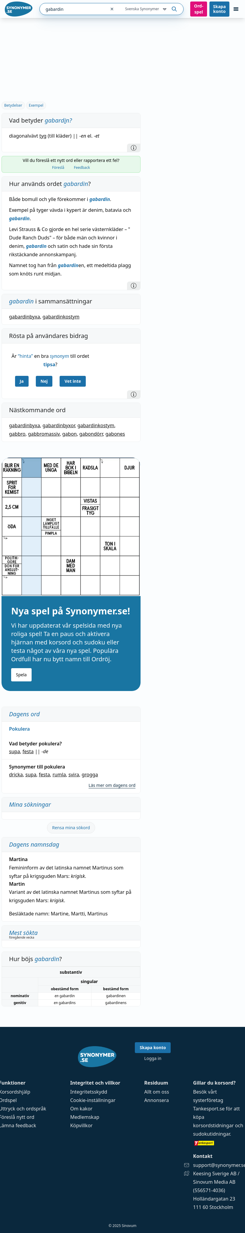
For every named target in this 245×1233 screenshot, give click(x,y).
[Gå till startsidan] (19, 9)
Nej (44, 381)
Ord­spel (198, 9)
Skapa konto (219, 9)
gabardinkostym (60, 316)
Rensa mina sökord (71, 827)
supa (14, 751)
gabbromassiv (44, 434)
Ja (22, 381)
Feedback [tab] (82, 167)
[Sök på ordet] (174, 9)
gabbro (17, 434)
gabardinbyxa (24, 316)
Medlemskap (84, 1117)
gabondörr (91, 434)
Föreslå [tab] (58, 167)
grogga (90, 774)
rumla (59, 774)
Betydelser (13, 105)
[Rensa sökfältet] (112, 9)
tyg (43, 135)
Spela (21, 674)
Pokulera (19, 729)
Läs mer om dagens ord (111, 785)
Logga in (152, 1058)
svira (73, 774)
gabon (69, 434)
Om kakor (81, 1108)
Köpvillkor (81, 1125)
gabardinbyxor (58, 425)
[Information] (133, 148)
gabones (115, 434)
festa (28, 751)
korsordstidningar (213, 1125)
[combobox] (73, 9)
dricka (16, 774)
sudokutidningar (211, 1134)
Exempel (36, 105)
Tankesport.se (209, 1108)
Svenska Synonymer (146, 9)
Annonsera (156, 1100)
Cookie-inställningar (92, 1100)
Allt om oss (156, 1091)
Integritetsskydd (88, 1091)
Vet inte (72, 381)
